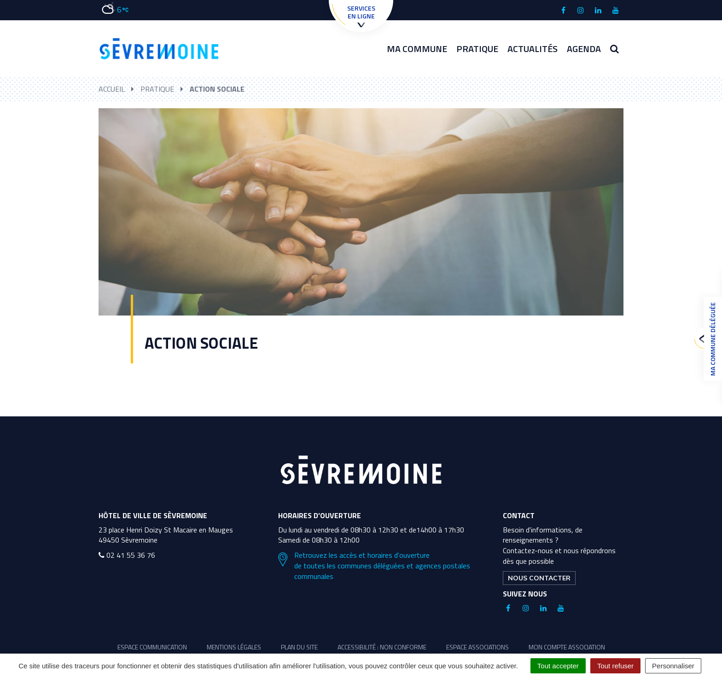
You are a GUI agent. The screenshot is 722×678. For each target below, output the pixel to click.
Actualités (532, 48)
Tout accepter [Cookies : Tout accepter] (558, 666)
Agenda (584, 48)
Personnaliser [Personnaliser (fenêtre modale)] (673, 666)
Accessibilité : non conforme (382, 647)
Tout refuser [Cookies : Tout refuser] (615, 666)
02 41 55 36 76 (127, 555)
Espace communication (152, 647)
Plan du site (299, 647)
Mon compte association (567, 647)
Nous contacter (539, 578)
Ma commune (417, 48)
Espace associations (477, 647)
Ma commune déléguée (710, 339)
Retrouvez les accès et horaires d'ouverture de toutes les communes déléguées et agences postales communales (374, 566)
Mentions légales (234, 647)
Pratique (477, 48)
